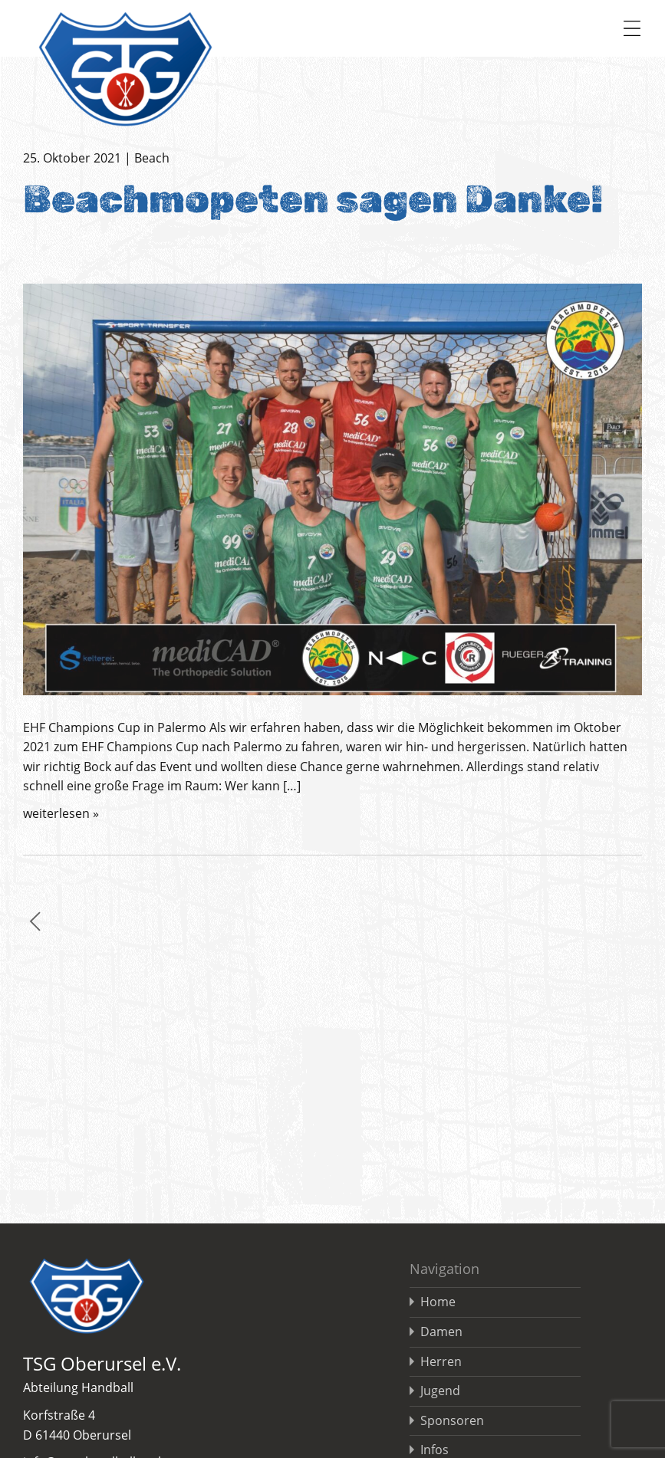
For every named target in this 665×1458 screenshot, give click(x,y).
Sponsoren (452, 1420)
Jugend (440, 1390)
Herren (441, 1361)
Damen (441, 1331)
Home (438, 1301)
